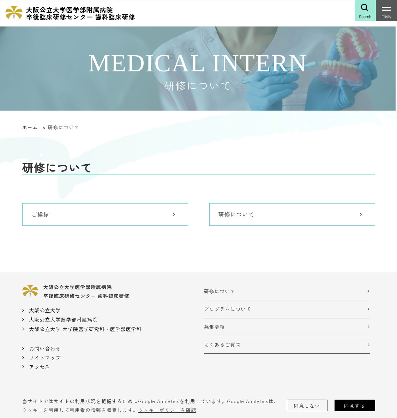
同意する (354, 405)
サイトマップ (45, 357)
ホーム (30, 127)
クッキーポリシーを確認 (167, 409)
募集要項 (214, 326)
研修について (236, 214)
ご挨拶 (40, 214)
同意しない (307, 405)
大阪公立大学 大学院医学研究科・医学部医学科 (85, 328)
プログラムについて (228, 308)
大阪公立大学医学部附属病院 (63, 319)
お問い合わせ (45, 348)
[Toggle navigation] (386, 10)
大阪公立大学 (45, 310)
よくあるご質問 (222, 344)
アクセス (39, 366)
